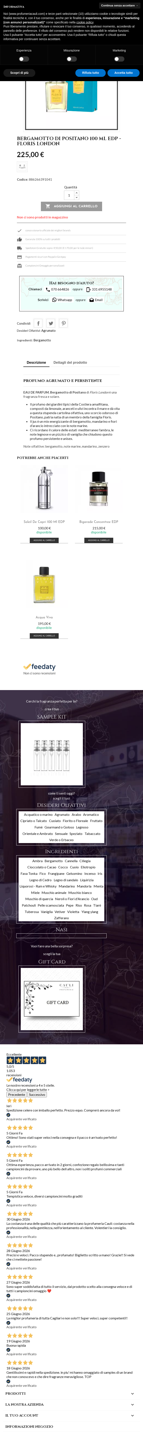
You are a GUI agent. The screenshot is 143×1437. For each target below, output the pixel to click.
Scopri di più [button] (19, 72)
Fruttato (96, 821)
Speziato (76, 833)
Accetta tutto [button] (123, 72)
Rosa (87, 905)
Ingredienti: (25, 340)
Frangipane (56, 873)
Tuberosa (32, 912)
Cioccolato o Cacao (41, 867)
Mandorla (84, 886)
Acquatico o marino (38, 814)
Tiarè (97, 905)
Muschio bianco (80, 892)
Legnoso (82, 827)
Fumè (38, 827)
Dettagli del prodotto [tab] (70, 362)
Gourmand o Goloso (59, 827)
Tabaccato (92, 833)
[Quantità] (69, 195)
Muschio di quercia (39, 899)
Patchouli (29, 905)
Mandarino (67, 886)
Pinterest (63, 323)
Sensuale (61, 833)
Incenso (90, 873)
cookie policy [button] (84, 22)
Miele (35, 892)
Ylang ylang (89, 912)
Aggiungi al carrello (71, 206)
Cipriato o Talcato (33, 821)
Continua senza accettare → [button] (119, 5)
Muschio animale (54, 892)
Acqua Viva (44, 617)
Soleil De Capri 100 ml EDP (44, 522)
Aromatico (91, 814)
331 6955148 (99, 289)
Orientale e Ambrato (37, 833)
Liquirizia (87, 880)
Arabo (76, 814)
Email (96, 300)
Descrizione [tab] (36, 362)
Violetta (73, 912)
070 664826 (57, 289)
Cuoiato (55, 821)
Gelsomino (74, 873)
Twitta (51, 323)
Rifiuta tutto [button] (90, 72)
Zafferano (61, 918)
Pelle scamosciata (51, 905)
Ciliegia (85, 861)
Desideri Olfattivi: (29, 330)
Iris (100, 873)
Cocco (63, 867)
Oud (94, 899)
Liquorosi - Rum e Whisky (38, 886)
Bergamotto (42, 340)
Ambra (37, 861)
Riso (79, 905)
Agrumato (48, 330)
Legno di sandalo (66, 880)
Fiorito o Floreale (75, 821)
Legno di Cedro (40, 880)
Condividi (38, 323)
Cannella (71, 861)
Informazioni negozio (29, 1426)
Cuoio (74, 867)
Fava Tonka (29, 873)
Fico (42, 873)
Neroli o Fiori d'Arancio (72, 899)
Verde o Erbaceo (61, 840)
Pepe (69, 905)
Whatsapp (62, 299)
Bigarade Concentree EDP (98, 522)
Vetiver (60, 912)
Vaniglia (47, 912)
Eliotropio (88, 867)
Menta (98, 886)
